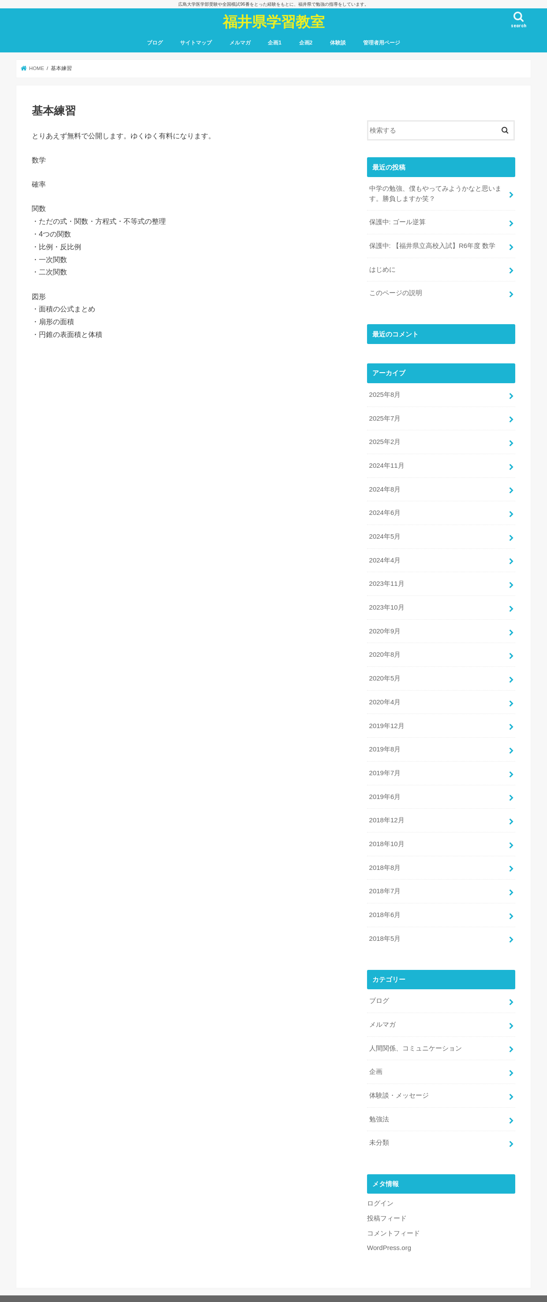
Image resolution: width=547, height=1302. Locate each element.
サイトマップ (196, 43)
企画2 (306, 43)
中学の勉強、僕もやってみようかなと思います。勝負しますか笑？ (435, 193)
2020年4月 (384, 695)
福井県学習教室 (274, 21)
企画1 (274, 43)
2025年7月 (384, 415)
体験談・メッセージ (398, 1083)
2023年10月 (386, 602)
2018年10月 (386, 835)
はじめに (382, 268)
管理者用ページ (381, 43)
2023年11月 (386, 578)
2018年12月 (386, 811)
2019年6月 (384, 788)
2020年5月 (384, 672)
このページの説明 (395, 291)
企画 (375, 1060)
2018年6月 (384, 905)
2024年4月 (384, 555)
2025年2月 (384, 439)
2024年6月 (384, 509)
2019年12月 (386, 718)
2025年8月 (384, 392)
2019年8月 (384, 742)
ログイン (380, 1190)
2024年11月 (386, 462)
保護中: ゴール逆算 (397, 221)
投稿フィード (387, 1205)
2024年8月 (384, 485)
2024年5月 (384, 532)
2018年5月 (384, 928)
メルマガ (240, 43)
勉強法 (379, 1106)
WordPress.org (389, 1234)
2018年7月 (384, 881)
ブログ (155, 43)
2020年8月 (384, 648)
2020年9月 (384, 625)
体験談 (338, 43)
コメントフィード (393, 1220)
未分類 (379, 1130)
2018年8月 (384, 858)
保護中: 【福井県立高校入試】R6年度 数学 (432, 244)
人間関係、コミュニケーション (415, 1036)
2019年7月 (384, 765)
